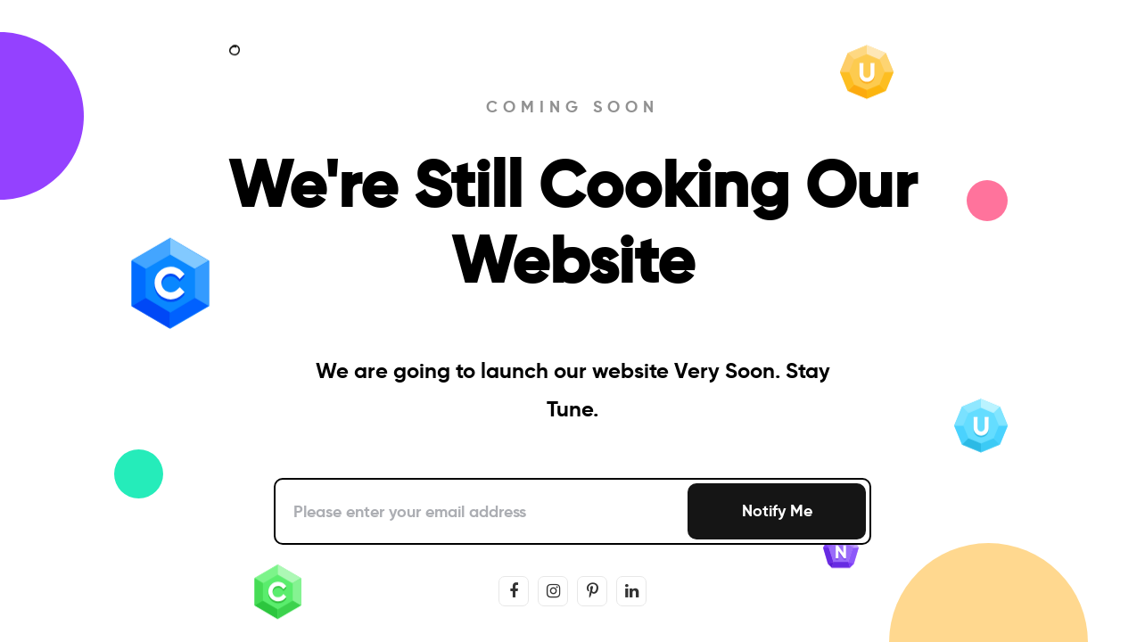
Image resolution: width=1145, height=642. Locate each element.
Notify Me (777, 510)
